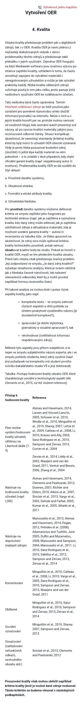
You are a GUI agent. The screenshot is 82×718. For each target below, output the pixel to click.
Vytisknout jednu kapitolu (57, 7)
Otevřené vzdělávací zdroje (23, 107)
